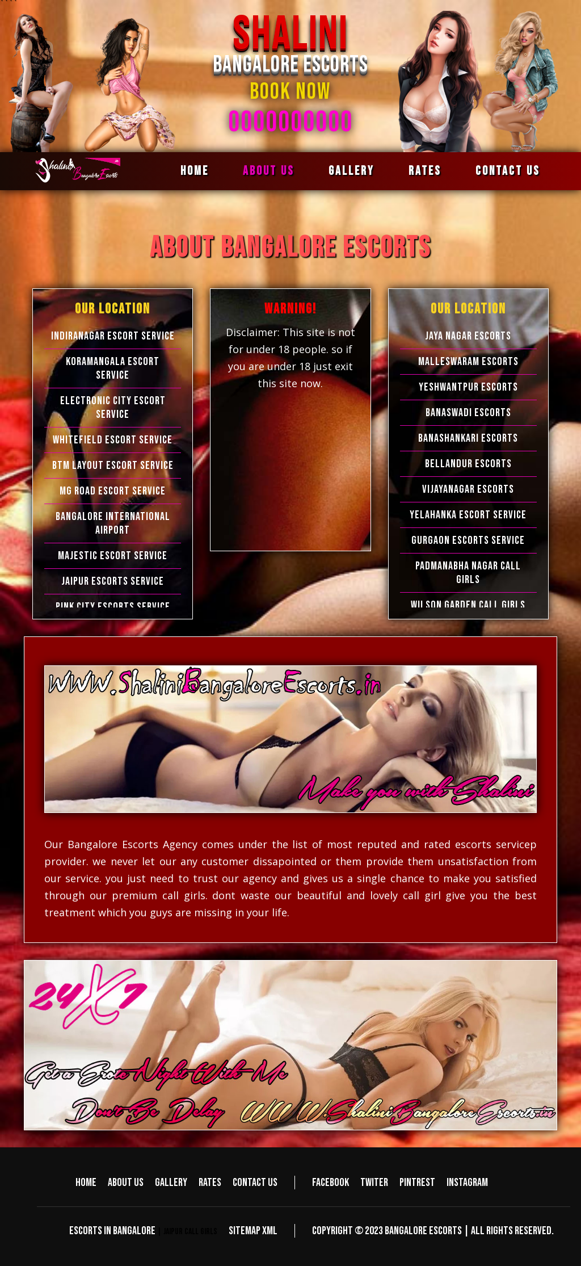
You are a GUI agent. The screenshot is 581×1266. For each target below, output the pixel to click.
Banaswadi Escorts (468, 413)
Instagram (467, 1182)
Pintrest (417, 1182)
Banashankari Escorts (468, 438)
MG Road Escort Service (113, 491)
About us (268, 171)
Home (194, 171)
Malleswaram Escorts (468, 361)
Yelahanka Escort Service (468, 515)
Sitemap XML (253, 1231)
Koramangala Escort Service (112, 368)
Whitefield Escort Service (112, 440)
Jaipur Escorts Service (112, 581)
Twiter (374, 1182)
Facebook (330, 1182)
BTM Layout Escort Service (113, 465)
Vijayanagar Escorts (468, 489)
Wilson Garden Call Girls (468, 605)
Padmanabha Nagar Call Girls (468, 572)
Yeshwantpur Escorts (468, 387)
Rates (425, 171)
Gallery (351, 171)
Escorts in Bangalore (112, 1231)
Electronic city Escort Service (113, 407)
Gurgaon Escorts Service (468, 540)
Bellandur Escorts (468, 464)
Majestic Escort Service (112, 556)
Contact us (507, 171)
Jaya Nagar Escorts (468, 336)
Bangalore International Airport (113, 523)
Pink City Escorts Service (113, 607)
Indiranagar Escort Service (113, 336)
